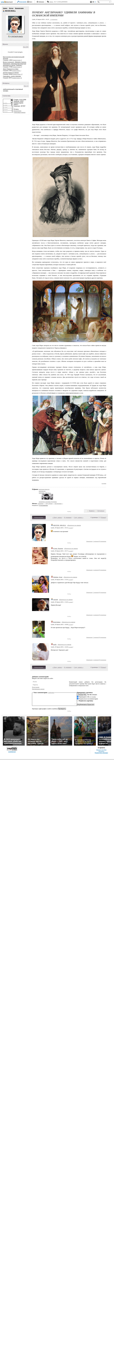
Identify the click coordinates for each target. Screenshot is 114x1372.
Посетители (17, 111)
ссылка (70, 527)
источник (104, 483)
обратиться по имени (74, 525)
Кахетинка (56, 622)
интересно (42, 491)
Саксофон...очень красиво (12, 76)
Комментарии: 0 (17, 60)
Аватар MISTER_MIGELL (14, 24)
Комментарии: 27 (18, 74)
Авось (51, 2)
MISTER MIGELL (4, 11)
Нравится (92, 511)
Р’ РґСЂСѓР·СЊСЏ (16, 36)
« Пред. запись (57, 517)
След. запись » (78, 517)
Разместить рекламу (101, 752)
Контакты (101, 751)
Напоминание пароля (38, 689)
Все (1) (26, 86)
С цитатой (96, 541)
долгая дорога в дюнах (11, 72)
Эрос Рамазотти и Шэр (10, 69)
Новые (103, 517)
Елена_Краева (58, 548)
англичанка (58, 503)
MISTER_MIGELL (45, 493)
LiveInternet (7, 2)
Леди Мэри (49, 503)
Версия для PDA (101, 749)
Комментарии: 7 (16, 70)
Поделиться (100, 511)
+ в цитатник (53, 19)
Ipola (55, 644)
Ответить (89, 541)
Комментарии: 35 (17, 78)
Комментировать (38, 517)
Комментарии (19, 8)
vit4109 (55, 599)
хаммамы (41, 503)
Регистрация (22, 2)
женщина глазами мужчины (48, 502)
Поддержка (91, 2)
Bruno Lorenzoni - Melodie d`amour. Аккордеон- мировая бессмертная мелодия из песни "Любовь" (14, 63)
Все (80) (25, 47)
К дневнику (68, 517)
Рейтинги (41, 2)
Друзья (11, 8)
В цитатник (102, 541)
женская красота (44, 489)
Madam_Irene (57, 577)
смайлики (51, 692)
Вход (30, 2)
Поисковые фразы (19, 112)
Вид (94, 2)
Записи (5, 8)
